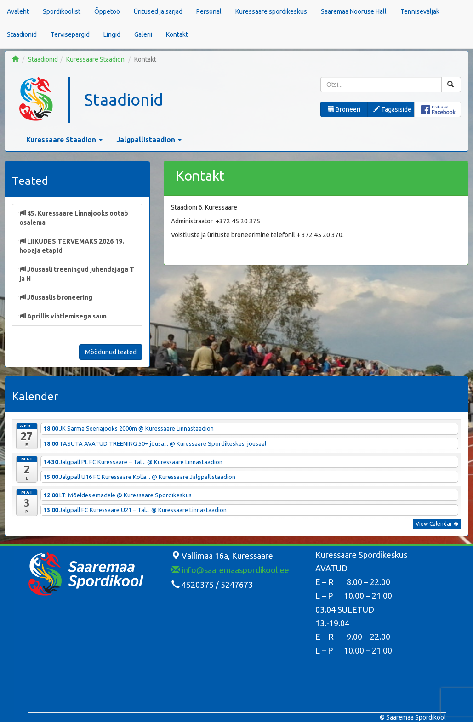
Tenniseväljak (419, 11)
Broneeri (344, 109)
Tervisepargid (70, 34)
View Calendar (437, 524)
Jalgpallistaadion (149, 139)
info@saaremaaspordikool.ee (230, 569)
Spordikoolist (61, 11)
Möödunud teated (111, 352)
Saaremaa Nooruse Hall (354, 11)
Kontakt (177, 34)
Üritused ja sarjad (158, 11)
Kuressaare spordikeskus (271, 11)
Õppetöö (107, 11)
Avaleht (18, 11)
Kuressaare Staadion (95, 59)
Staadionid (22, 34)
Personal (209, 11)
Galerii (143, 34)
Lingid (111, 34)
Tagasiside (392, 109)
